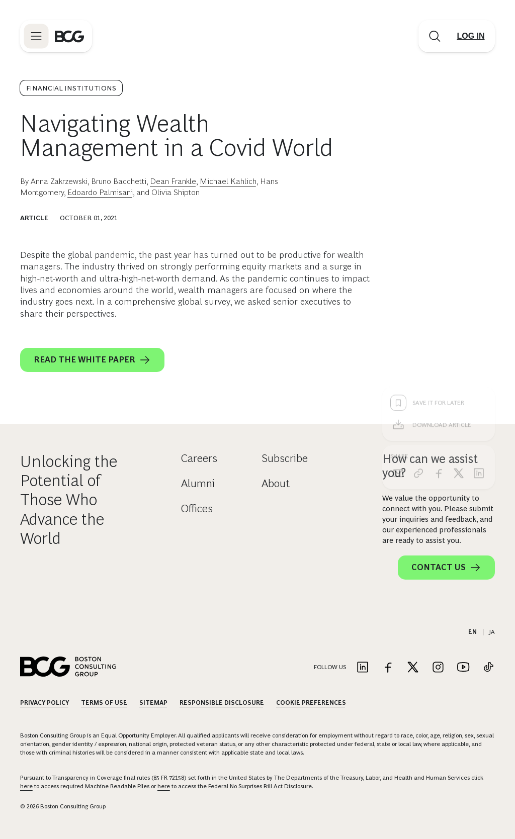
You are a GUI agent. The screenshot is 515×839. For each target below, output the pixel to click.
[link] (418, 332)
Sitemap (153, 702)
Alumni (198, 483)
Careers (199, 458)
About (276, 483)
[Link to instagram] (438, 668)
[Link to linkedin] (362, 668)
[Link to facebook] (387, 668)
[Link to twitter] (412, 668)
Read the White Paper (92, 360)
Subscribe (285, 458)
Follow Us (330, 667)
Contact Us (446, 568)
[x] (459, 332)
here (26, 786)
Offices (197, 508)
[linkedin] (479, 332)
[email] (398, 332)
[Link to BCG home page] (69, 36)
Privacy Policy (44, 702)
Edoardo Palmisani (100, 192)
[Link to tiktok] (488, 668)
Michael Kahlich (228, 181)
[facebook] (439, 332)
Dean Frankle (173, 181)
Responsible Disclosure (222, 702)
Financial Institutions (71, 88)
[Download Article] (438, 283)
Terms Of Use (104, 702)
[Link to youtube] (463, 668)
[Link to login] (471, 36)
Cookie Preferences (311, 702)
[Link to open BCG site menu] (36, 36)
